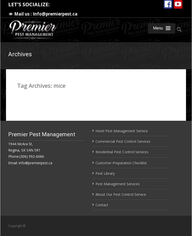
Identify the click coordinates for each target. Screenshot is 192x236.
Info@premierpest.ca (55, 14)
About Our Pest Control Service (121, 194)
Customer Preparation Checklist (121, 162)
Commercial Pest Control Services (123, 141)
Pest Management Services (118, 184)
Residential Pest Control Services (122, 152)
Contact (102, 204)
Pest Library (105, 173)
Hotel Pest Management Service (122, 130)
